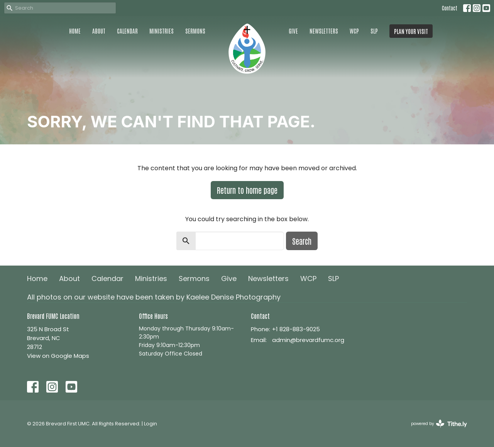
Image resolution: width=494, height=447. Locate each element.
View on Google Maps (58, 356)
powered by (439, 423)
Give (293, 30)
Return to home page (247, 190)
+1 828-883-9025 (296, 329)
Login (150, 423)
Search (301, 241)
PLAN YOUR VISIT (411, 31)
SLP (374, 30)
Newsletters (324, 30)
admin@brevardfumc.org (308, 340)
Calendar (127, 30)
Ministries (161, 30)
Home (75, 30)
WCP (354, 30)
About (98, 30)
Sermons (195, 30)
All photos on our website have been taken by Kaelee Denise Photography (154, 297)
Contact (449, 8)
